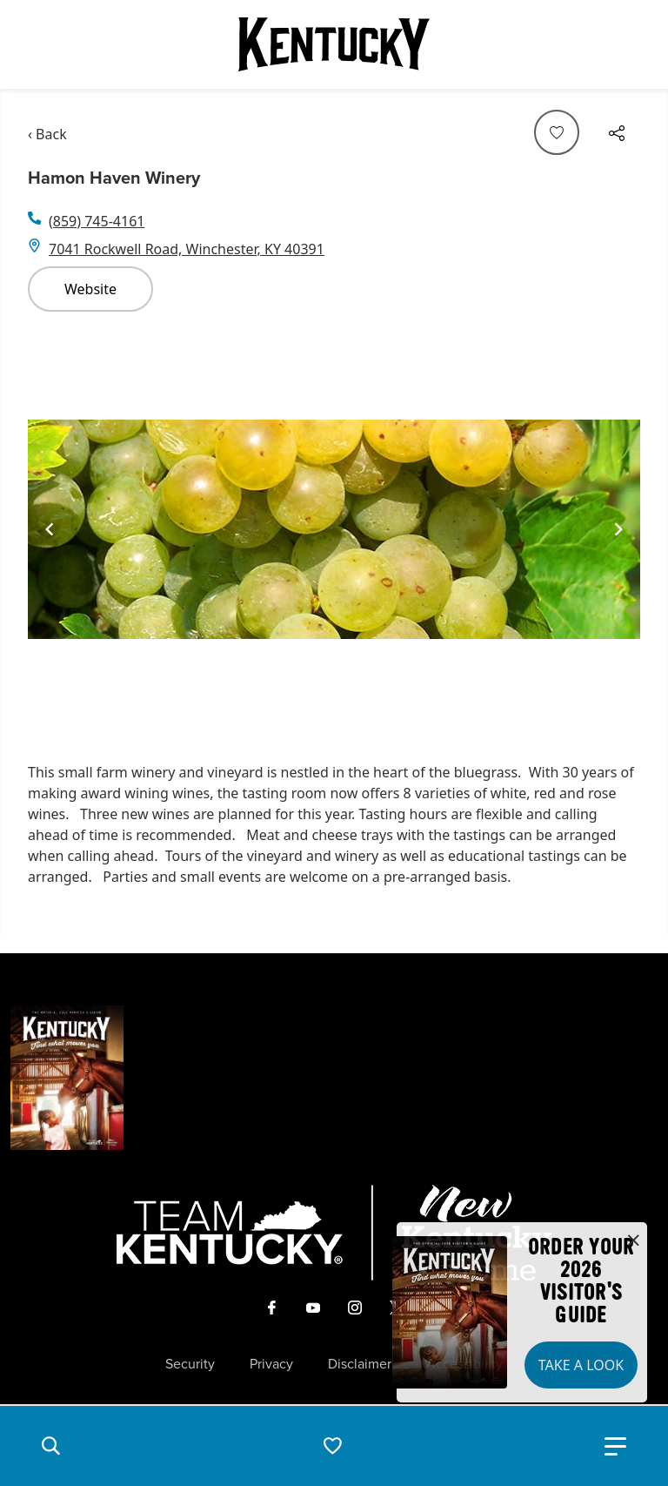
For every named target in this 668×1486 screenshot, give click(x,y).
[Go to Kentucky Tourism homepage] (334, 44)
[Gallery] (334, 530)
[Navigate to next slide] (618, 529)
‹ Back (47, 134)
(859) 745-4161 (96, 221)
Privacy (271, 1364)
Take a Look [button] (581, 1365)
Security (190, 1364)
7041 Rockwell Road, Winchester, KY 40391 (186, 249)
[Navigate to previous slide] (50, 529)
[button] (50, 1446)
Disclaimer (359, 1364)
